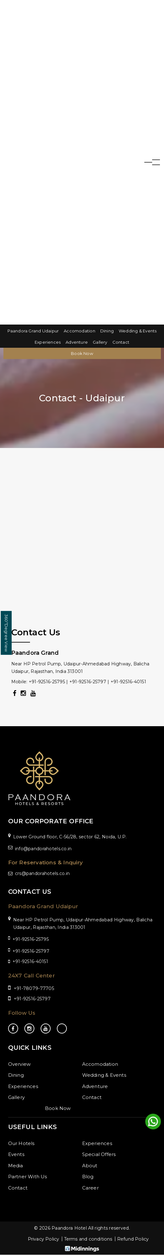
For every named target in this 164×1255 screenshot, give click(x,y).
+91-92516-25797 (87, 682)
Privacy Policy (40, 1239)
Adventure (77, 342)
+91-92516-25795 (30, 939)
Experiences (48, 342)
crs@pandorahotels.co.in (42, 873)
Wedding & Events (138, 330)
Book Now (82, 353)
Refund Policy (135, 1239)
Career (90, 1188)
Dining (107, 330)
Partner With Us (27, 1176)
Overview (19, 1064)
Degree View (6, 633)
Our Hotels (21, 1143)
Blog (88, 1176)
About (89, 1166)
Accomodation (79, 330)
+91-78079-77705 (34, 988)
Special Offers (99, 1154)
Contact (120, 342)
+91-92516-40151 (128, 682)
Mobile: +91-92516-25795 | (40, 682)
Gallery (100, 342)
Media (15, 1166)
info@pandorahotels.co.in (43, 848)
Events (16, 1154)
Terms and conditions (88, 1239)
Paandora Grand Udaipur (33, 330)
